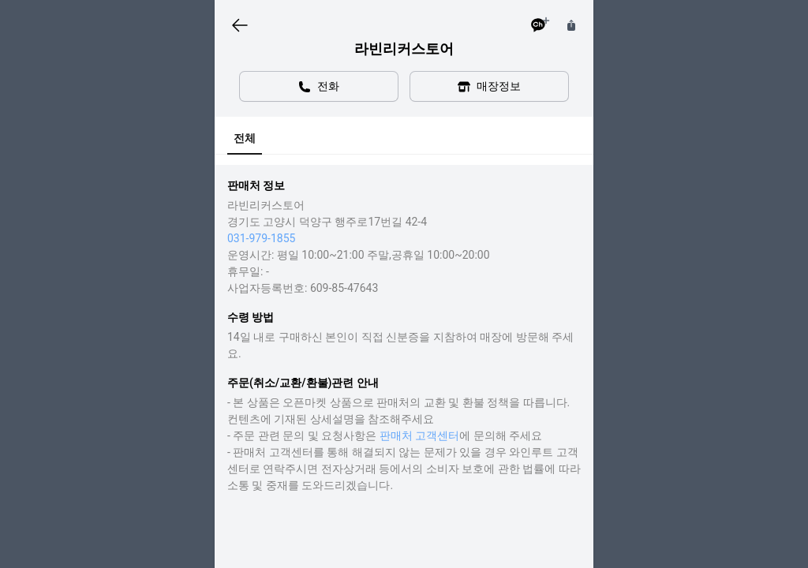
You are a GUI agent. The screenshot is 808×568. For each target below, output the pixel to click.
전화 (318, 86)
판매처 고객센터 (419, 435)
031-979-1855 (261, 238)
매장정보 (489, 86)
